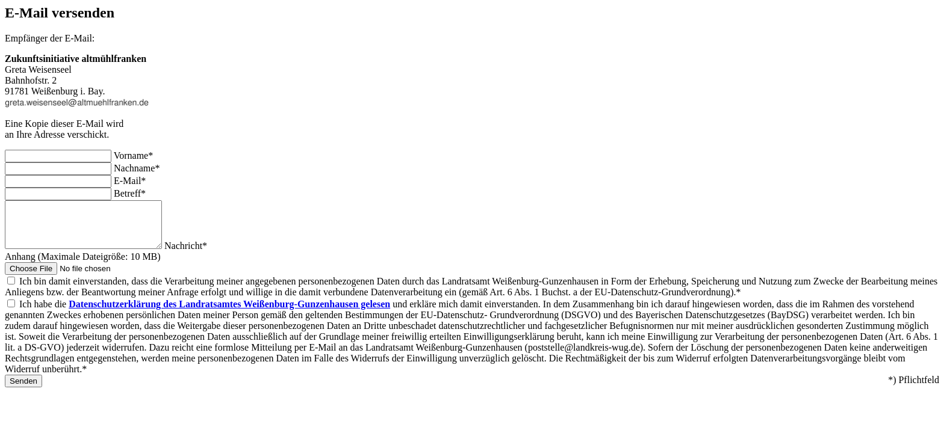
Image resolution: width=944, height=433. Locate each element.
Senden (23, 390)
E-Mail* (130, 181)
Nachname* (137, 168)
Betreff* (130, 193)
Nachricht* (203, 255)
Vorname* (133, 155)
